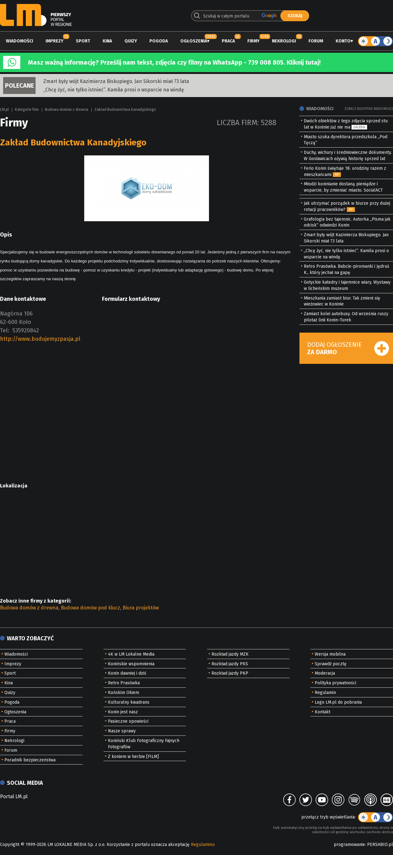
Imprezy (54, 41)
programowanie (349, 844)
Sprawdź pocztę (331, 664)
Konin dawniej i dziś (127, 673)
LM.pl (4, 109)
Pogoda (158, 41)
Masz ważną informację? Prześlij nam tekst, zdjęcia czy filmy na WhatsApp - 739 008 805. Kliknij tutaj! (174, 62)
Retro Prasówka (124, 683)
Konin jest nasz (123, 712)
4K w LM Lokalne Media (131, 654)
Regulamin (325, 692)
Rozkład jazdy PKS (229, 664)
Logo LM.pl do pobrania (338, 702)
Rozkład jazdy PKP (229, 673)
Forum (315, 41)
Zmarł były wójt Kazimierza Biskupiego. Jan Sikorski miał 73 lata (116, 81)
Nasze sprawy (122, 731)
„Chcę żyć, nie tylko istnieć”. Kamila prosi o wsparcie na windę (113, 90)
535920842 (25, 330)
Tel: (4, 330)
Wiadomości (19, 41)
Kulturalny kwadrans (128, 702)
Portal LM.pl (13, 796)
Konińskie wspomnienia (131, 664)
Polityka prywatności (335, 683)
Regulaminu (203, 844)
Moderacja (325, 673)
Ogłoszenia (193, 41)
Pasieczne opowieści (128, 721)
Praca (228, 41)
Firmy (253, 41)
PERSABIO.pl (380, 844)
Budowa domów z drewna (66, 109)
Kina (107, 41)
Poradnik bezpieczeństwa (30, 760)
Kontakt (322, 712)
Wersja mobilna (330, 654)
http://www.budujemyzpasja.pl (40, 338)
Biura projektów (141, 608)
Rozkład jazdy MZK (230, 654)
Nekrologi (284, 41)
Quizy (130, 41)
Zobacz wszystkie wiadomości (368, 109)
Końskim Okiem (123, 692)
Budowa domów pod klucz (90, 608)
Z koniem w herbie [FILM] (133, 756)
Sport (83, 41)
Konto (343, 41)
